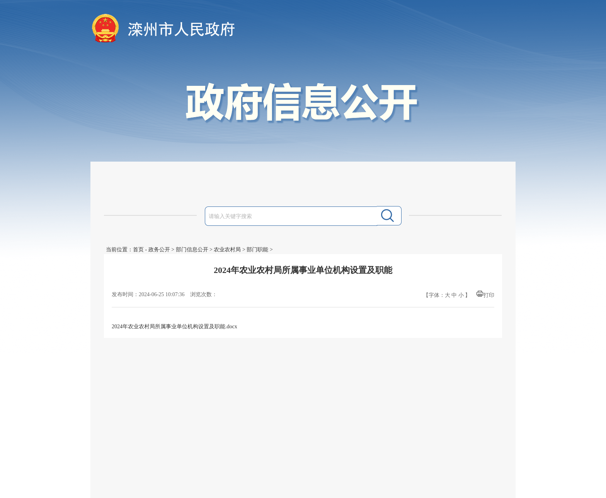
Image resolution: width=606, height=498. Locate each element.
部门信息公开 (192, 249)
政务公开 (159, 249)
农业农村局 (227, 249)
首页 (138, 249)
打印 (488, 295)
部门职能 (257, 249)
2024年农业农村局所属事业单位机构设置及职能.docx (174, 326)
